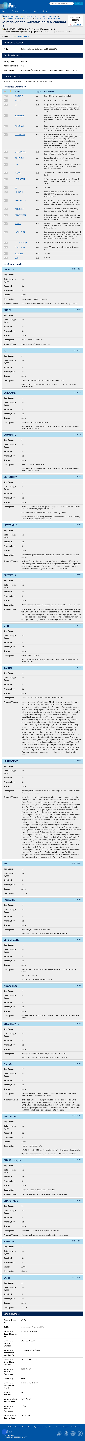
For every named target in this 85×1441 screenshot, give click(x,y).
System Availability (40, 1427)
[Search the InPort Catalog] (61, 3)
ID (16, 105)
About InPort (9, 1427)
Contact (17, 1427)
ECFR (17, 258)
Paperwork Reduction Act (71, 1427)
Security (58, 1427)
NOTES (18, 223)
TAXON (18, 173)
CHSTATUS (19, 158)
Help (44, 11)
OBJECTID (19, 96)
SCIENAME (19, 115)
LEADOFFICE (20, 179)
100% (75, 20)
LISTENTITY (20, 134)
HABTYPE (19, 253)
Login (4, 11)
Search (26, 11)
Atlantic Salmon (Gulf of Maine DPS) (48, 18)
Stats (36, 11)
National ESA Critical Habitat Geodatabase (18, 18)
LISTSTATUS (20, 152)
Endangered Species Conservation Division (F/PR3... (40, 16)
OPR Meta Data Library (11, 16)
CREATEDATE (20, 215)
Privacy (51, 1427)
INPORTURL (20, 232)
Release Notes (27, 1427)
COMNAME (19, 126)
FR (16, 187)
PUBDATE (19, 192)
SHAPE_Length (21, 243)
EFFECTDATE (20, 200)
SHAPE (18, 100)
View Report (77, 25)
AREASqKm (19, 209)
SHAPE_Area (20, 247)
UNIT (17, 164)
